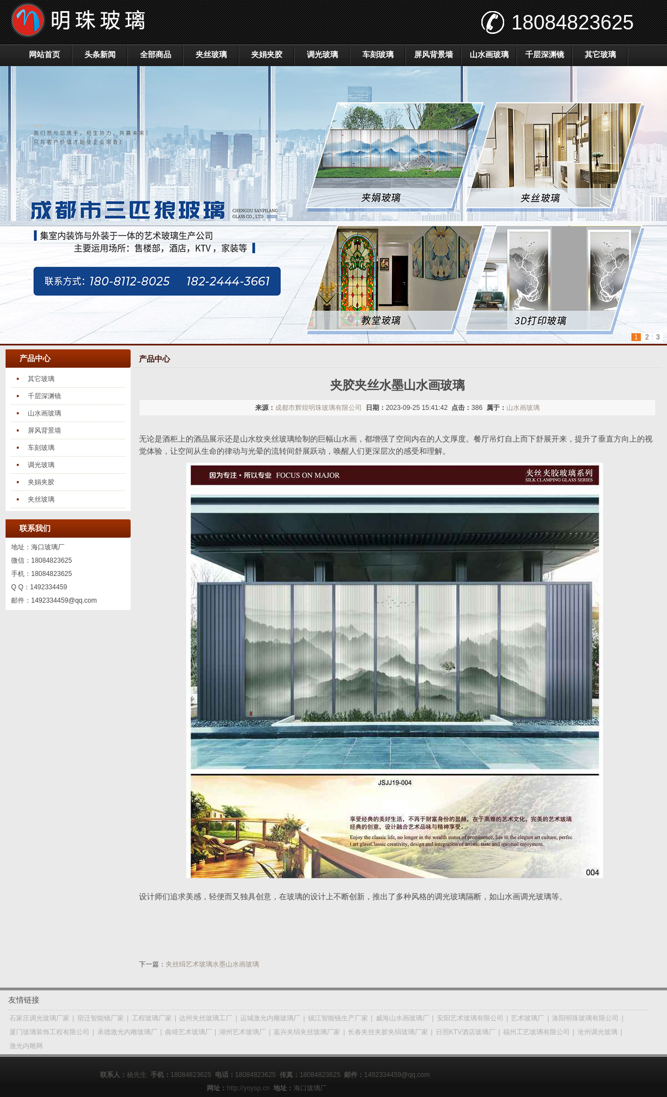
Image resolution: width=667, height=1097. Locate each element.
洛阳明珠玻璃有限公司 (585, 1018)
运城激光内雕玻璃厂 (270, 1018)
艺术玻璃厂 (527, 1018)
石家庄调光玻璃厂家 (39, 1018)
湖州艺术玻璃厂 (242, 1032)
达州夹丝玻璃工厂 (205, 1018)
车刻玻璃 (378, 55)
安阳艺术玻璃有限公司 (470, 1018)
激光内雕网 (26, 1046)
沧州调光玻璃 (598, 1032)
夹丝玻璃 (211, 55)
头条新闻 (100, 55)
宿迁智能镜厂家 (100, 1018)
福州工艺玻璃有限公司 (536, 1032)
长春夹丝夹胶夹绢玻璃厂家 (388, 1032)
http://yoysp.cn (248, 1088)
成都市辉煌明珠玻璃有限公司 (318, 408)
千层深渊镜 (544, 55)
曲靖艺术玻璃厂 (188, 1032)
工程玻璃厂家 (152, 1018)
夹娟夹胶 (266, 55)
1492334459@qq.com (64, 600)
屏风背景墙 (433, 55)
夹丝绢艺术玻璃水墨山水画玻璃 (212, 964)
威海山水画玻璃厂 (402, 1018)
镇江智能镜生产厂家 (338, 1018)
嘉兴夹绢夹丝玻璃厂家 (306, 1032)
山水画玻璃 (489, 55)
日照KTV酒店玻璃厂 (465, 1032)
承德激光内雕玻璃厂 (127, 1032)
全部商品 (155, 55)
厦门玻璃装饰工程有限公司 (49, 1032)
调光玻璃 (322, 55)
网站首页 (44, 55)
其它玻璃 (600, 55)
